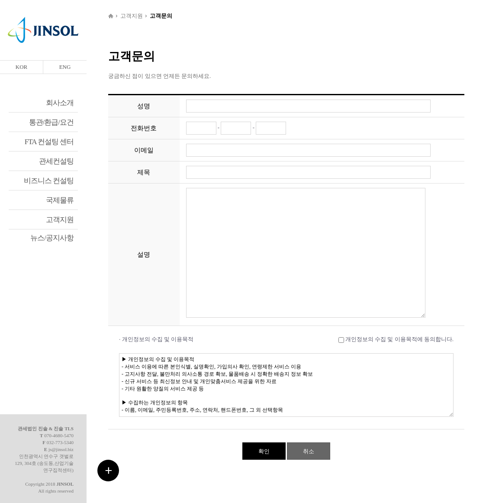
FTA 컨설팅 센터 (49, 142)
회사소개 (60, 103)
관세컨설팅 (56, 161)
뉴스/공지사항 (52, 238)
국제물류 (60, 200)
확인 (264, 451)
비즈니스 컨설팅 (49, 181)
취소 (308, 451)
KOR (21, 67)
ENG (65, 67)
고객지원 (60, 220)
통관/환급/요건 (51, 122)
